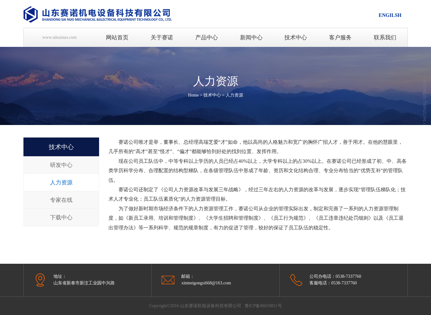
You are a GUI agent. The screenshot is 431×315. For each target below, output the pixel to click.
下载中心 (61, 217)
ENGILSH (390, 15)
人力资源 (234, 95)
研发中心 (61, 165)
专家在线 (61, 200)
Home (193, 95)
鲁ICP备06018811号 (263, 305)
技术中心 (212, 95)
